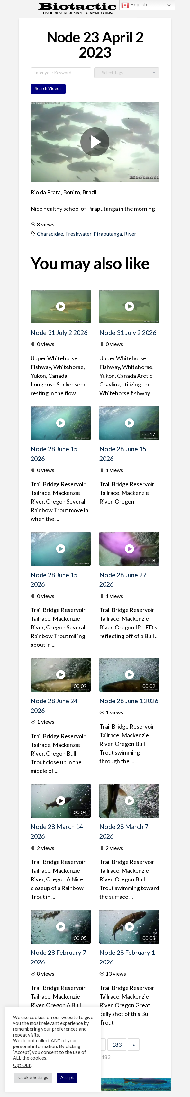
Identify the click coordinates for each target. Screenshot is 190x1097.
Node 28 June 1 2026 (128, 700)
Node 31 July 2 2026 (59, 332)
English (134, 5)
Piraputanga (108, 233)
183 (117, 1044)
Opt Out (22, 1065)
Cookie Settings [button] (33, 1077)
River (130, 233)
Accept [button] (67, 1077)
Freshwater (78, 233)
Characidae (50, 233)
